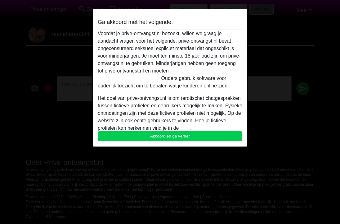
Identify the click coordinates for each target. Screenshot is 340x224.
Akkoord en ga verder (170, 136)
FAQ (185, 128)
